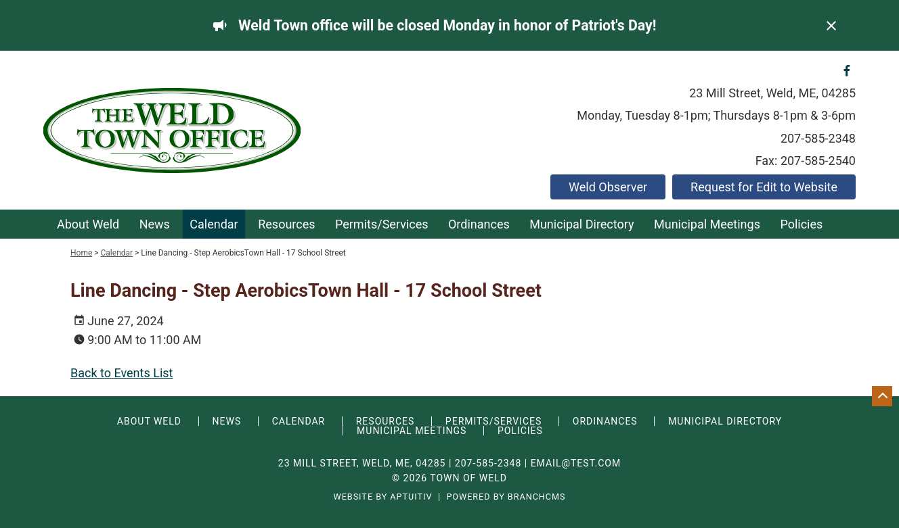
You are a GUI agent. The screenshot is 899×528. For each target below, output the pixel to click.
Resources (286, 224)
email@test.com (576, 463)
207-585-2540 (818, 160)
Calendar (214, 224)
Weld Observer (608, 187)
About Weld (88, 224)
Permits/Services (382, 224)
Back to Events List (121, 373)
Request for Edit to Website (763, 187)
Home (81, 253)
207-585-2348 (818, 138)
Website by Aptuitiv (382, 497)
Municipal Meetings (707, 224)
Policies (801, 224)
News (154, 224)
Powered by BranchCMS (505, 497)
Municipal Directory (581, 224)
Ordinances (479, 224)
